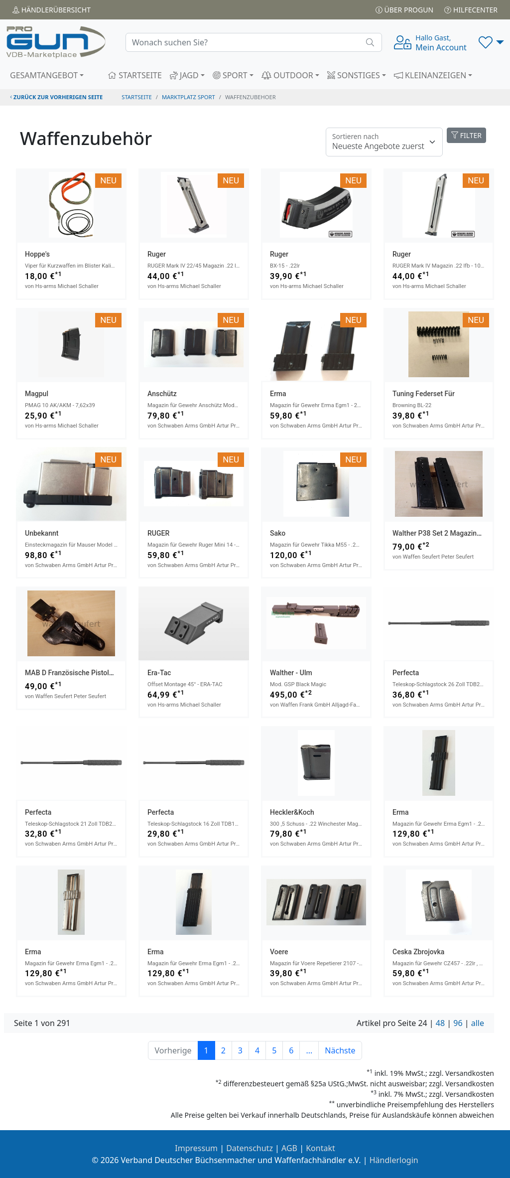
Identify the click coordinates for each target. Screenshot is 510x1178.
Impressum (196, 1148)
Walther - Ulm (291, 673)
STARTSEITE (135, 75)
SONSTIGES (353, 75)
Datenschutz (249, 1148)
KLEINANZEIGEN (430, 75)
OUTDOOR (287, 75)
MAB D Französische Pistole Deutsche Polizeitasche (106, 673)
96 (457, 1023)
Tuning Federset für (423, 394)
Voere (279, 952)
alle (477, 1023)
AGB (289, 1148)
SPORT (230, 75)
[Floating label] (384, 142)
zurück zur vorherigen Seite (56, 97)
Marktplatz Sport (188, 97)
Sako (277, 533)
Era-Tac (159, 673)
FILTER (466, 135)
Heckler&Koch (292, 812)
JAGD (184, 75)
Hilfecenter (471, 9)
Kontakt (320, 1148)
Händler (51, 9)
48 (440, 1023)
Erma (278, 394)
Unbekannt (41, 533)
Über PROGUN (404, 9)
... (309, 1050)
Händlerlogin (394, 1160)
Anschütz (162, 394)
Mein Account (441, 43)
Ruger (156, 254)
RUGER (158, 533)
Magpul (36, 394)
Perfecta (405, 673)
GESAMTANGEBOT (44, 75)
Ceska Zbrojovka (418, 952)
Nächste (340, 1050)
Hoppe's (37, 254)
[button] (491, 42)
